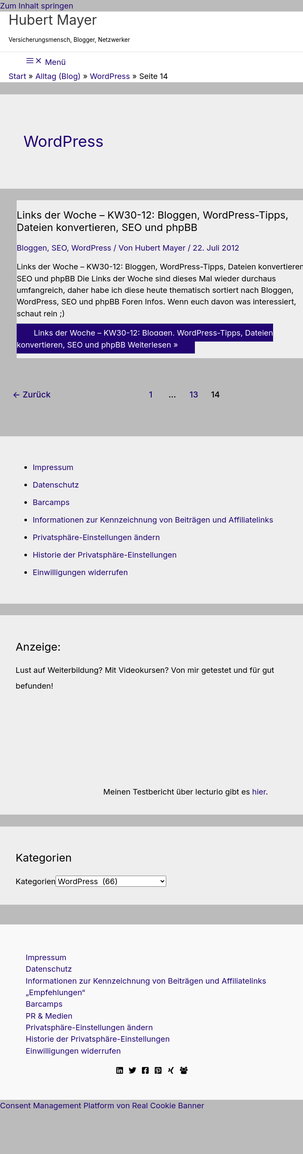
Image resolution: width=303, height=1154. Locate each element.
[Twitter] (132, 1071)
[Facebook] (145, 1071)
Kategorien (35, 881)
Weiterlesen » (145, 338)
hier (259, 791)
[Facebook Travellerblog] (184, 1071)
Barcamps (50, 502)
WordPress (91, 247)
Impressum (52, 467)
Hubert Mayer (53, 20)
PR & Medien (49, 1015)
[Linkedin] (120, 1071)
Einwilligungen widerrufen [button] (80, 572)
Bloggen (32, 247)
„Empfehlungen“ (55, 992)
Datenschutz (55, 484)
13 (193, 394)
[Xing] (171, 1071)
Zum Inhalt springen (36, 5)
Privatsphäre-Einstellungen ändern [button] (96, 537)
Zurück (31, 394)
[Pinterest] (158, 1071)
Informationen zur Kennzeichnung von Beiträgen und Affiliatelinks (152, 519)
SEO (59, 247)
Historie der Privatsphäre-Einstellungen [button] (104, 554)
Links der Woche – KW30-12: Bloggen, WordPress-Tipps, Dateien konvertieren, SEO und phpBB (152, 221)
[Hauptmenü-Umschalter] (46, 61)
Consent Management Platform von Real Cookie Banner (102, 1105)
